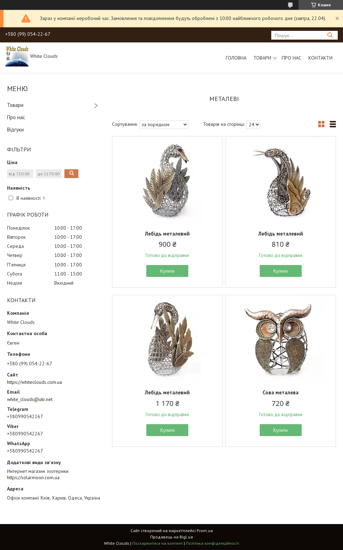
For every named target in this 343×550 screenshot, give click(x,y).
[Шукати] (330, 35)
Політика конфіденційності (212, 543)
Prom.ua (205, 530)
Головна (236, 58)
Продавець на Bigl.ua (171, 536)
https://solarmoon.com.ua (33, 477)
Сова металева (280, 392)
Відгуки (15, 129)
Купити (167, 271)
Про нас (291, 58)
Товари (262, 58)
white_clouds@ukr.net (29, 399)
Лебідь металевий (167, 233)
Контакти (320, 58)
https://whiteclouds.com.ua (34, 382)
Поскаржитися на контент (157, 543)
